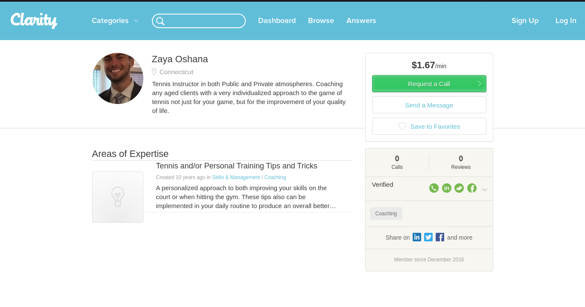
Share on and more (429, 245)
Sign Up (525, 29)
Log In (566, 29)
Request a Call (429, 92)
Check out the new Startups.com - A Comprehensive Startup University (395, 6)
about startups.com (518, 6)
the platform (79, 5)
